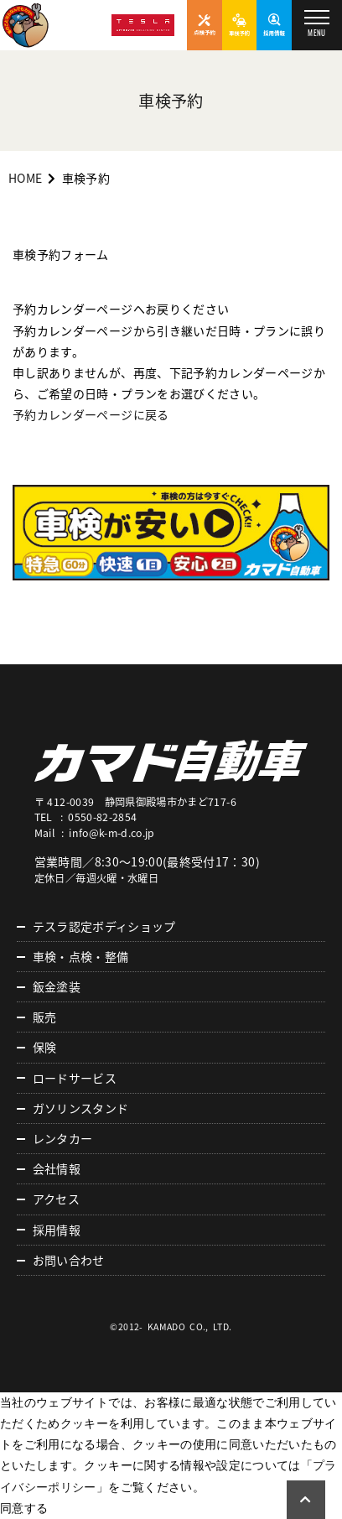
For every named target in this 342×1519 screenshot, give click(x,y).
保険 (45, 1046)
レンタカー (63, 1138)
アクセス (56, 1198)
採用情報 (56, 1229)
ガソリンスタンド (81, 1108)
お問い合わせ (69, 1259)
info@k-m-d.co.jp (112, 832)
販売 (45, 1016)
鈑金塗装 (56, 986)
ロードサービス (75, 1077)
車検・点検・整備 (81, 956)
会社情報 (56, 1168)
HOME (25, 177)
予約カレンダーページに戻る (91, 414)
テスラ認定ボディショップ (104, 926)
